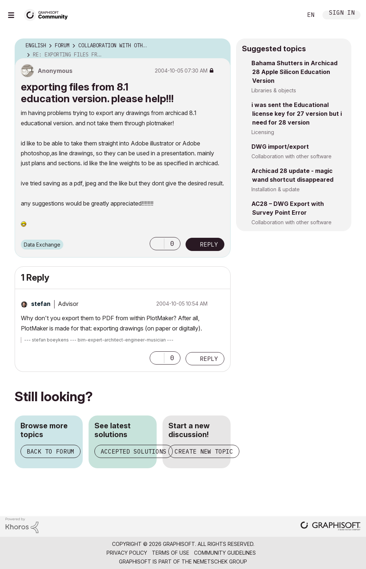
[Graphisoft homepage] (330, 527)
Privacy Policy (127, 553)
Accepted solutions (134, 451)
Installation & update (275, 189)
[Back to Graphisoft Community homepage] (48, 14)
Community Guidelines (225, 553)
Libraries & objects (273, 90)
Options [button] (220, 45)
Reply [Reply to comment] (209, 358)
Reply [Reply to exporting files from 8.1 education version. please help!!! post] (209, 244)
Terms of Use (170, 553)
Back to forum (50, 451)
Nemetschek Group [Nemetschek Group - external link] (220, 561)
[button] (157, 243)
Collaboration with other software (291, 156)
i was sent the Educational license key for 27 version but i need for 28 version (296, 113)
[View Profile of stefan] (41, 303)
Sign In (342, 13)
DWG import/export (280, 146)
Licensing (262, 132)
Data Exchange (42, 244)
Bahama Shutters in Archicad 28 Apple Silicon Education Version (294, 71)
